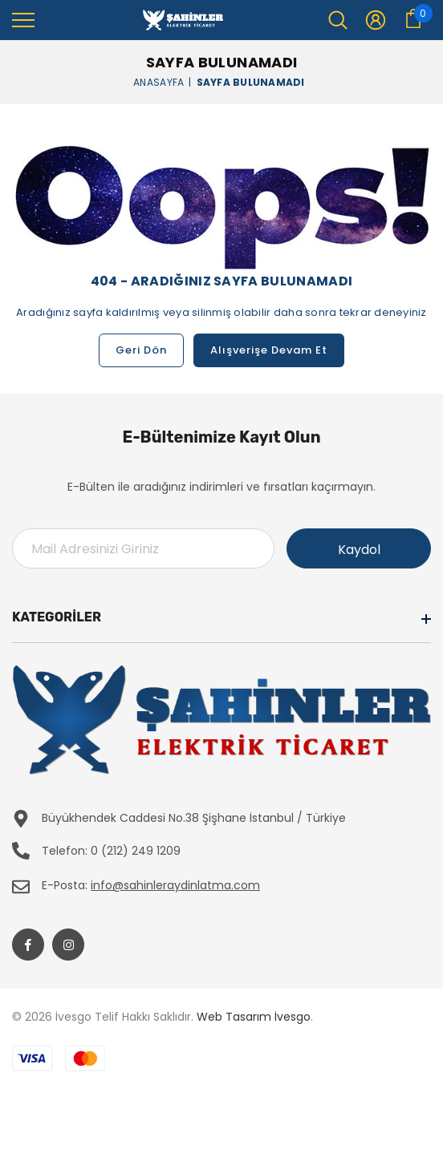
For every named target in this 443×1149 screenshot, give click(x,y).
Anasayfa (158, 81)
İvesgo (292, 1017)
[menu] (23, 19)
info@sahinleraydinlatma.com (175, 885)
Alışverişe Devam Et (268, 350)
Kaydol (359, 549)
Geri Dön (141, 350)
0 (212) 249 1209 (136, 851)
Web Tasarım (234, 1017)
